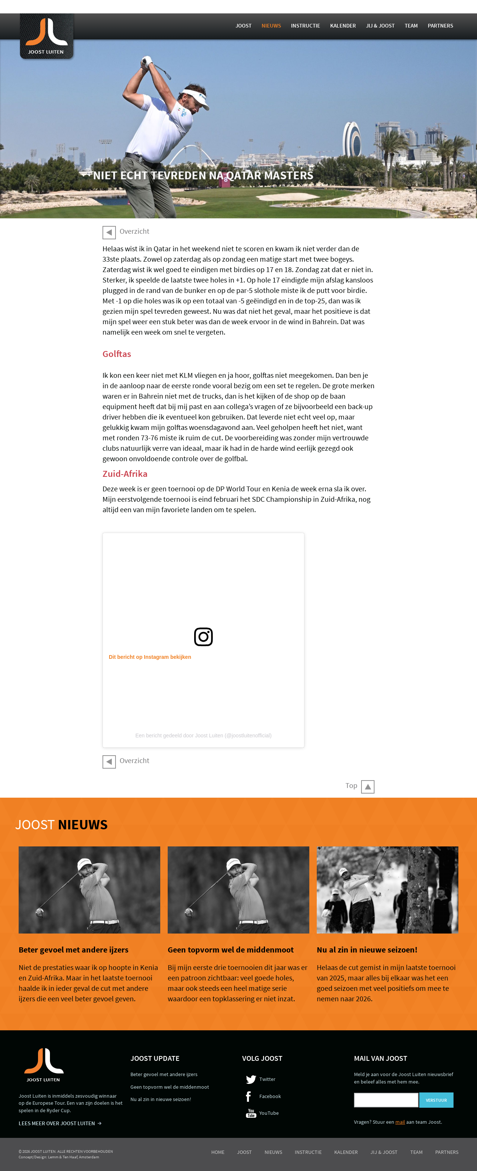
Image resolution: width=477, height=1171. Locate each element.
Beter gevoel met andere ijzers (74, 949)
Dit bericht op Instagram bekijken (150, 657)
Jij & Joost (380, 25)
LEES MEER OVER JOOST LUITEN (57, 1123)
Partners (440, 25)
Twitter (267, 1079)
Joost (244, 25)
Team (411, 25)
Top (351, 785)
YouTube (269, 1113)
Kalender (343, 25)
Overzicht (134, 231)
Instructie (305, 25)
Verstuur (436, 1100)
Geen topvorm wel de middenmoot (231, 949)
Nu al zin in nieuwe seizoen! (367, 949)
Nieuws (271, 25)
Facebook (270, 1096)
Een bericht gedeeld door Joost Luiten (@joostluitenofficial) (203, 735)
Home (217, 1152)
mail (400, 1122)
